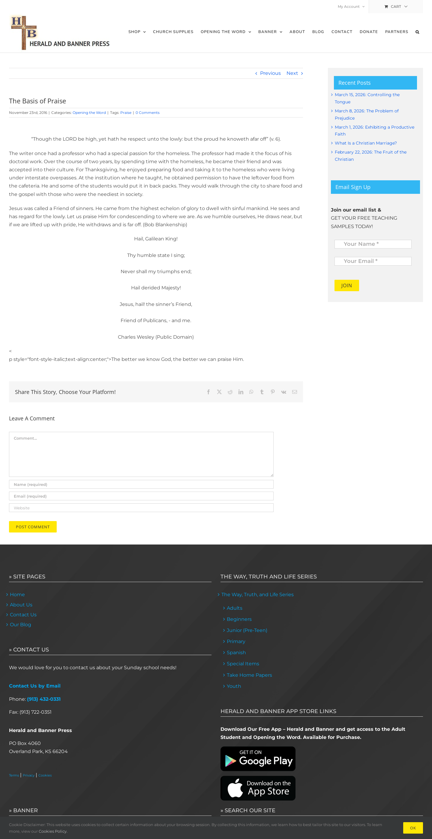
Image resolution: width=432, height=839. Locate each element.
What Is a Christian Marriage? (366, 143)
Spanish (236, 652)
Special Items (243, 664)
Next (292, 73)
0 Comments (148, 112)
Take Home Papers (249, 675)
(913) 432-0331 (44, 699)
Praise (125, 112)
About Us (21, 605)
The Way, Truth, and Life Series (257, 594)
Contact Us (23, 615)
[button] (417, 32)
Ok (413, 828)
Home (17, 594)
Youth (234, 686)
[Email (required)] (141, 496)
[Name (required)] (141, 484)
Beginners (239, 619)
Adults (234, 608)
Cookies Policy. (53, 831)
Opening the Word (89, 112)
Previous (270, 73)
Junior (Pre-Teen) (247, 630)
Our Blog (20, 624)
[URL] (141, 507)
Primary (236, 641)
